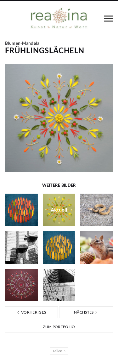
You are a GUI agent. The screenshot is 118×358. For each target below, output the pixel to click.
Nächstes (86, 312)
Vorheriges (31, 312)
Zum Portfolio (59, 326)
